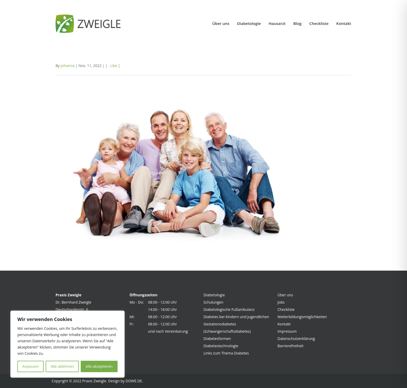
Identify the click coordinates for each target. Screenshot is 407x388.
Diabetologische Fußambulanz (229, 309)
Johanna (68, 65)
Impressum (287, 331)
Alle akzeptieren (99, 366)
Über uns (220, 23)
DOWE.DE (134, 380)
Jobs (280, 302)
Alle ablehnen (62, 366)
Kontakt (343, 23)
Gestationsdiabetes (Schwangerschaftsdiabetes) (227, 328)
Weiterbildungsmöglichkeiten (302, 316)
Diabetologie (249, 23)
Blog (297, 23)
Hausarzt (277, 23)
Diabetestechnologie (221, 345)
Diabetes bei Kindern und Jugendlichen (236, 316)
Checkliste (319, 23)
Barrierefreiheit (290, 345)
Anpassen (30, 366)
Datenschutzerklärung (296, 338)
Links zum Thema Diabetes (226, 353)
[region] (67, 344)
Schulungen (213, 302)
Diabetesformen (217, 338)
